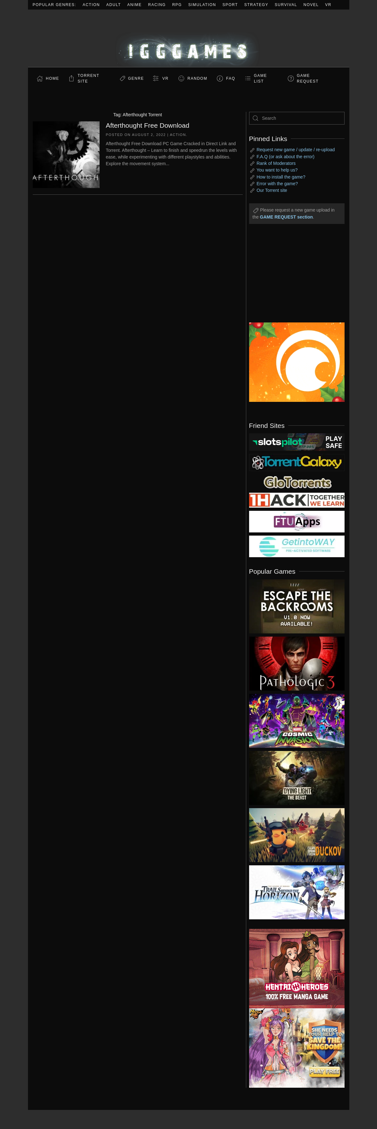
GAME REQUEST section (286, 217)
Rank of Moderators (276, 163)
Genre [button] (136, 78)
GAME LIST (260, 78)
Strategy (256, 5)
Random (197, 78)
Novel (311, 5)
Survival (286, 5)
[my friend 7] (297, 546)
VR (328, 5)
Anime (134, 5)
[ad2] (292, 968)
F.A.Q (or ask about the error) (285, 156)
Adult (113, 5)
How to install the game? (280, 176)
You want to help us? (276, 169)
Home (52, 78)
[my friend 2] (297, 481)
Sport (230, 5)
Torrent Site (88, 78)
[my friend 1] (297, 462)
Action (91, 5)
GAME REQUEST (308, 78)
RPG (177, 5)
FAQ (230, 78)
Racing (157, 5)
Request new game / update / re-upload (295, 149)
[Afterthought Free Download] (66, 154)
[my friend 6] (297, 521)
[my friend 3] (297, 499)
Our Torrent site (271, 190)
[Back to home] (189, 38)
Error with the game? (277, 183)
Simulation (202, 5)
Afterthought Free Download (148, 125)
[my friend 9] (297, 441)
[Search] (297, 118)
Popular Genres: (54, 5)
